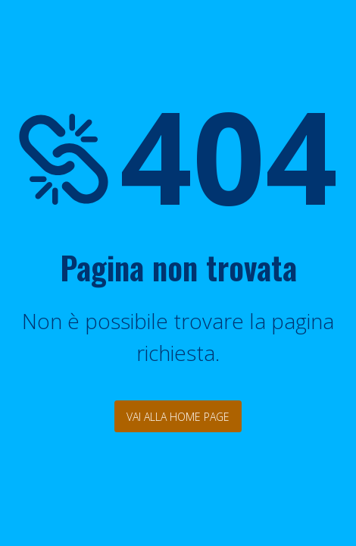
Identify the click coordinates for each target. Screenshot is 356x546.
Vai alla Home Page (178, 417)
